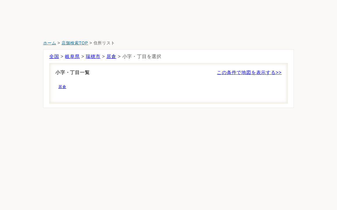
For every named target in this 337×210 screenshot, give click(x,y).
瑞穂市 (93, 56)
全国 (54, 56)
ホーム (49, 43)
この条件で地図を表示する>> (249, 72)
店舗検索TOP (75, 43)
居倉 (111, 56)
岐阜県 (72, 56)
